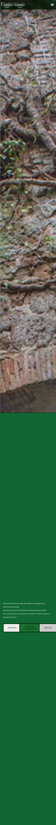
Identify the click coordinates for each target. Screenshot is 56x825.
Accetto (12, 628)
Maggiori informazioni (30, 628)
